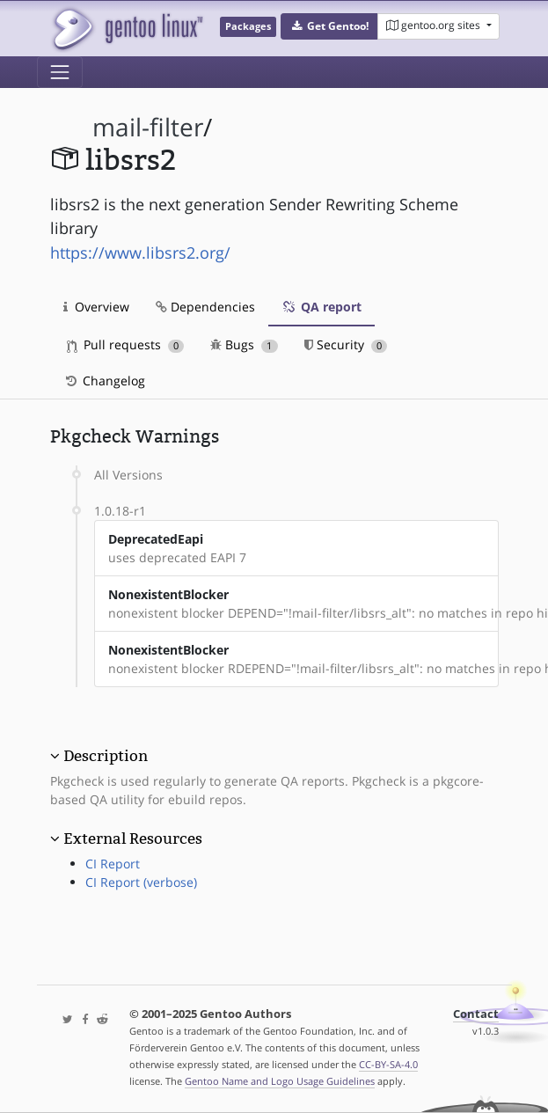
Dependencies (205, 306)
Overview (96, 306)
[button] (329, 26)
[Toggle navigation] (60, 72)
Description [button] (105, 756)
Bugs (244, 344)
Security (346, 344)
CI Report (112, 863)
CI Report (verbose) (141, 882)
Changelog (104, 380)
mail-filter (147, 127)
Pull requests (126, 344)
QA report (321, 306)
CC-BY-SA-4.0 (388, 1064)
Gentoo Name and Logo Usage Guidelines (280, 1080)
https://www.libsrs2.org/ (140, 252)
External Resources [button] (132, 838)
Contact (476, 1014)
